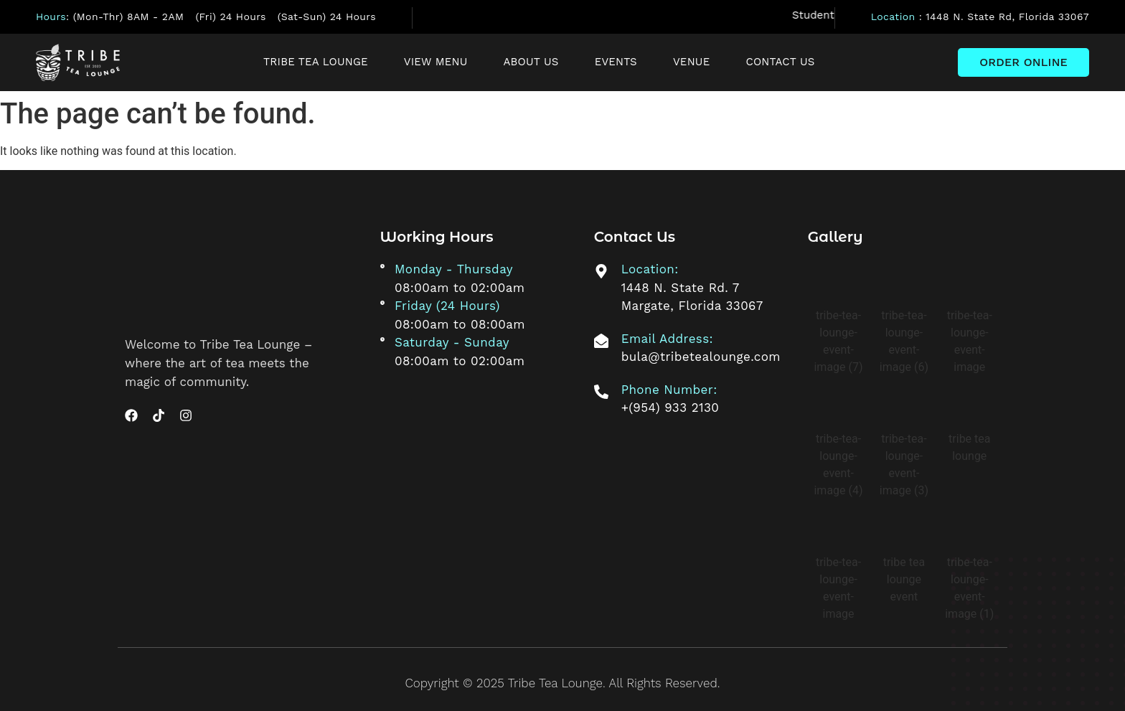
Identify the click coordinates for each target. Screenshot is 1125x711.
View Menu (436, 61)
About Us (531, 61)
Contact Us (779, 61)
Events (616, 61)
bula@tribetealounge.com (701, 356)
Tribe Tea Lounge (315, 61)
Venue (691, 61)
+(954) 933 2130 (670, 407)
